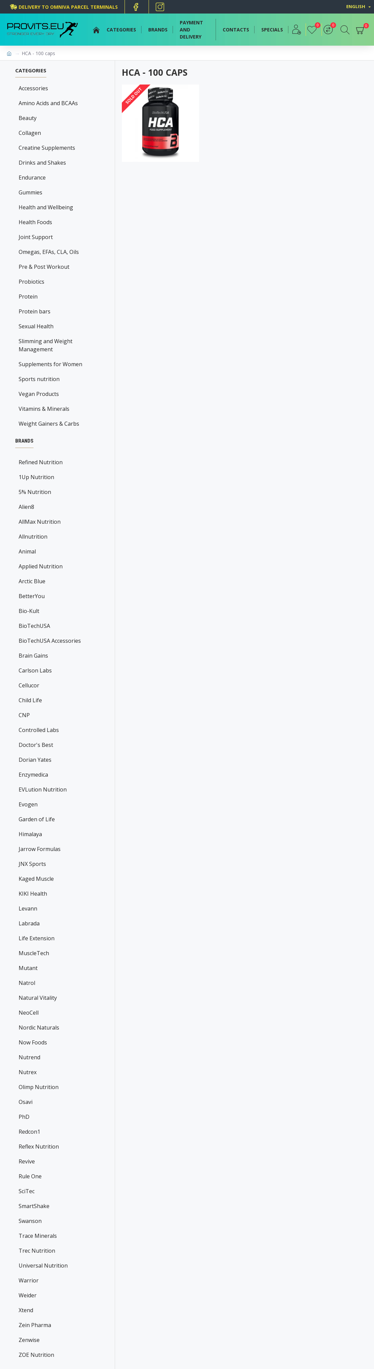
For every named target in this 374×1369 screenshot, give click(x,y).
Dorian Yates (35, 759)
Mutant (28, 968)
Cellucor (29, 685)
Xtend (26, 1310)
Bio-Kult (29, 611)
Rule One (30, 1176)
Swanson (30, 1221)
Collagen (30, 133)
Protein (28, 296)
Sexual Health (36, 326)
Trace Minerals (38, 1236)
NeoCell (29, 1012)
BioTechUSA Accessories (50, 640)
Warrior (29, 1280)
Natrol (27, 983)
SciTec (27, 1191)
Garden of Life (37, 819)
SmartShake (34, 1206)
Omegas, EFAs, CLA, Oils (49, 252)
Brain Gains (33, 655)
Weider (28, 1295)
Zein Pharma (35, 1325)
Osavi (25, 1102)
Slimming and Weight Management (45, 345)
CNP (24, 715)
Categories (30, 70)
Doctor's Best (36, 745)
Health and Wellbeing (46, 207)
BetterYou (32, 596)
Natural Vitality (38, 997)
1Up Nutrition (36, 477)
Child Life (30, 700)
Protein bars (34, 311)
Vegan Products (39, 394)
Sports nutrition (39, 379)
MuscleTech (34, 953)
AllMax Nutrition (40, 521)
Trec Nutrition (37, 1250)
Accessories (33, 88)
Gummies (30, 192)
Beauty (28, 118)
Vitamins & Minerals (44, 408)
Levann (28, 908)
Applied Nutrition (41, 566)
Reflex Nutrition (39, 1146)
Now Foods (33, 1042)
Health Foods (35, 222)
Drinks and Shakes (42, 162)
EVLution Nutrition (43, 789)
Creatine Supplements (47, 147)
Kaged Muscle (36, 878)
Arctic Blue (32, 581)
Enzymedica (33, 774)
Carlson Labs (35, 670)
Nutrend (29, 1057)
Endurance (32, 177)
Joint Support (36, 237)
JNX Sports (32, 864)
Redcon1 (29, 1131)
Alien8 (26, 507)
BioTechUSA (34, 626)
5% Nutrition (35, 492)
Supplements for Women (50, 364)
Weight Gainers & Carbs (49, 423)
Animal (27, 551)
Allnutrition (33, 536)
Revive (27, 1161)
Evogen (28, 804)
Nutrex (28, 1072)
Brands (24, 441)
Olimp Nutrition (39, 1087)
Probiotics (31, 281)
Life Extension (36, 938)
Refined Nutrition (41, 462)
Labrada (29, 923)
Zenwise (29, 1340)
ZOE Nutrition (36, 1355)
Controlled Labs (39, 730)
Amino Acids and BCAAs (48, 103)
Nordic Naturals (39, 1027)
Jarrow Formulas (40, 849)
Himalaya (30, 834)
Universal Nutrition (43, 1265)
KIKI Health (33, 893)
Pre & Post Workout (44, 266)
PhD (24, 1116)
